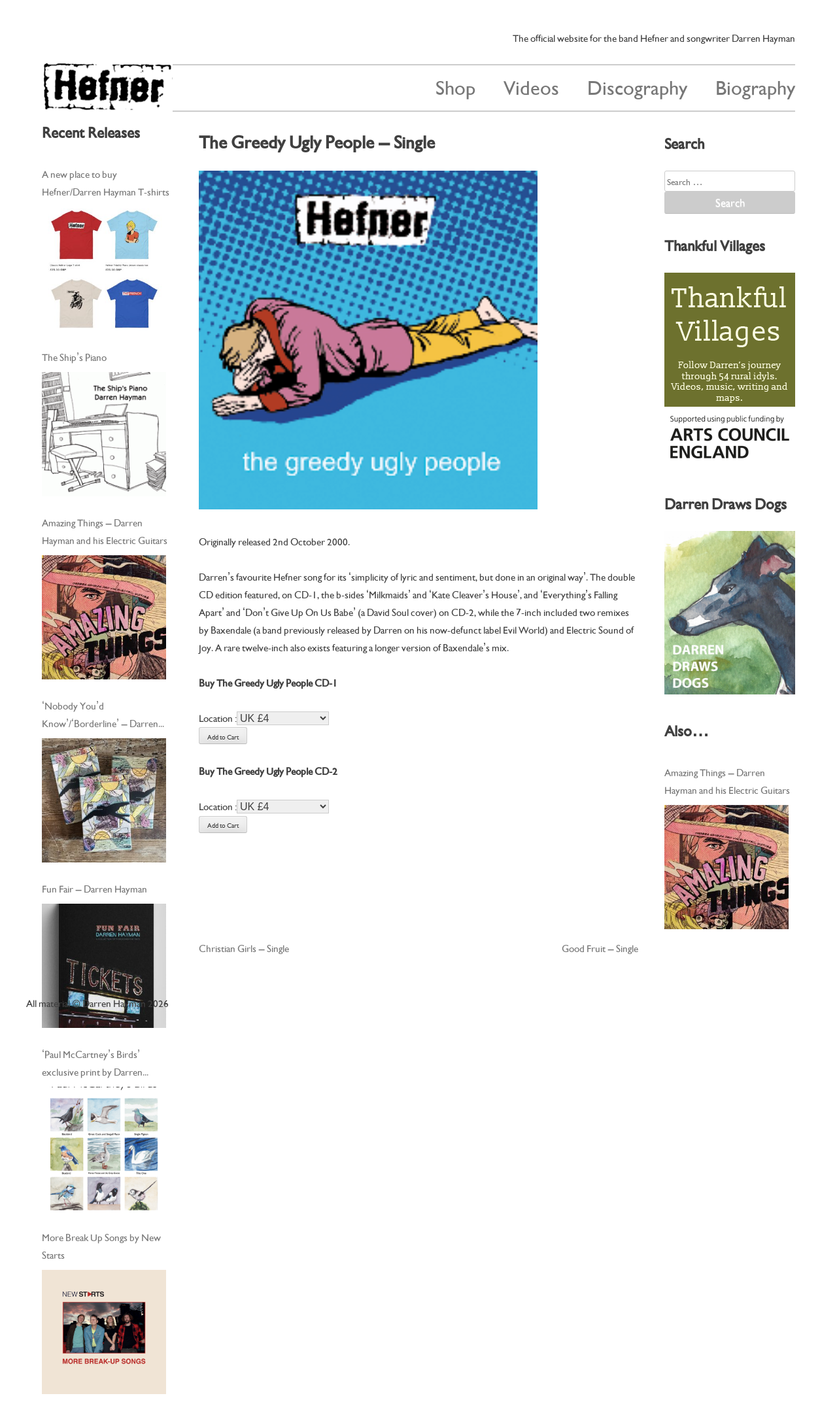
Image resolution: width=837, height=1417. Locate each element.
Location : (218, 717)
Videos (531, 86)
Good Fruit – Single (600, 947)
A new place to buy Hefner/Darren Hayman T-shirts (105, 182)
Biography (755, 86)
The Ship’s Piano (74, 356)
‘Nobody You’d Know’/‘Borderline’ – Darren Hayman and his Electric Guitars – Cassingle (104, 715)
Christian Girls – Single (244, 947)
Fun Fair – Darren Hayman (94, 888)
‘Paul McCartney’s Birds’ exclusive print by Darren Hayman (92, 1063)
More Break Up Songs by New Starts (101, 1245)
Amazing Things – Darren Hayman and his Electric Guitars (104, 531)
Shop (455, 86)
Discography (637, 86)
